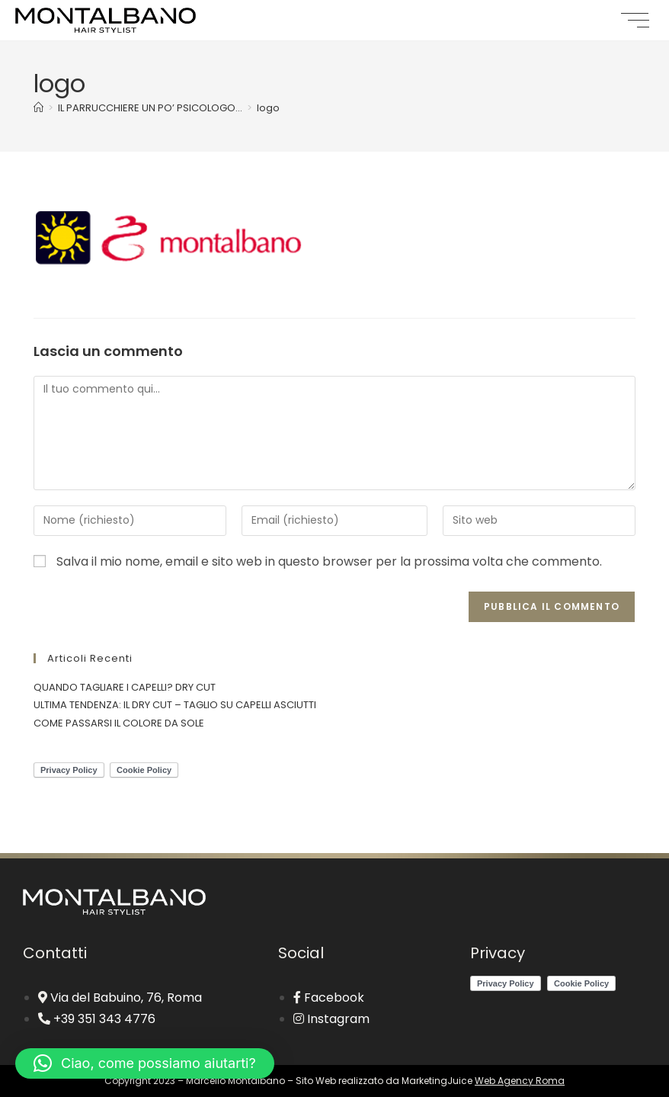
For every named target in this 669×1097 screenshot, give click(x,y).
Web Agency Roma (520, 1080)
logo (268, 108)
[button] (144, 1063)
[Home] (38, 108)
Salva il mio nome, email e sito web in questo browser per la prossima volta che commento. (329, 561)
